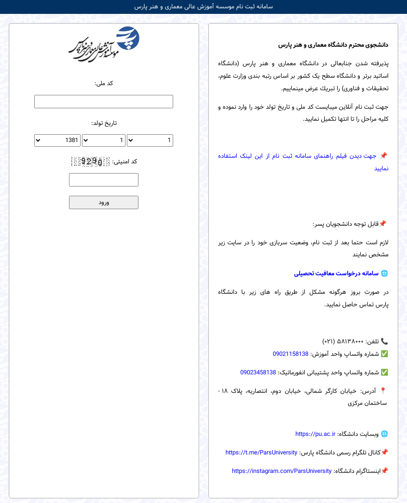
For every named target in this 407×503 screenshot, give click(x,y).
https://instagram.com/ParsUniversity (282, 471)
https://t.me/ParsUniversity (261, 452)
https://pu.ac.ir (315, 434)
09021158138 (290, 354)
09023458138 (258, 372)
